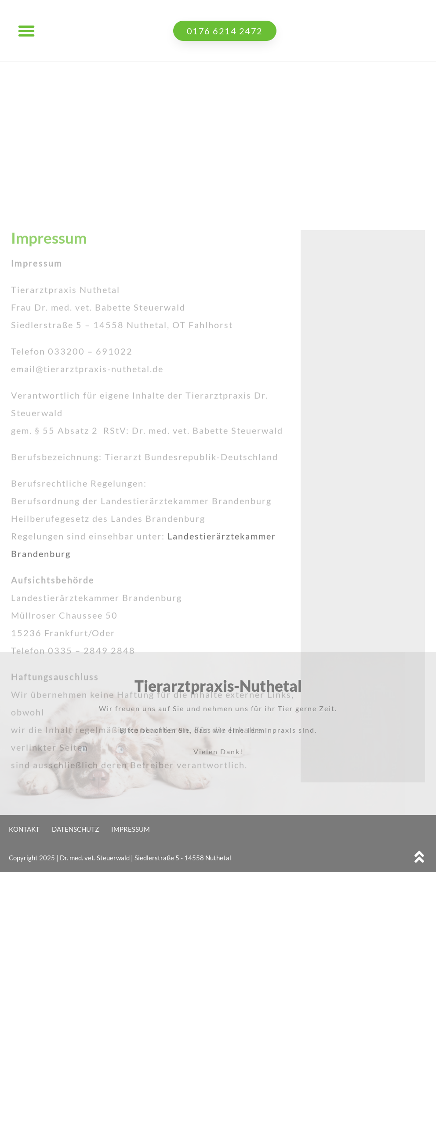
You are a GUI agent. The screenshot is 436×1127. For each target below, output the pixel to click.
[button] (26, 31)
